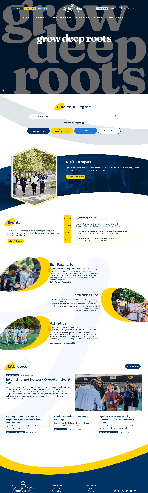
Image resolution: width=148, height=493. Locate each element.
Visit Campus (17, 9)
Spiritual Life (62, 265)
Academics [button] (41, 18)
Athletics (58, 324)
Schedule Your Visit (75, 177)
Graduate (86, 131)
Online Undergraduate (61, 131)
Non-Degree (109, 131)
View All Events (15, 242)
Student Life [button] (82, 18)
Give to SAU (102, 9)
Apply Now (42, 9)
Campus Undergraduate (38, 131)
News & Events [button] (117, 18)
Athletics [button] (99, 18)
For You (130, 8)
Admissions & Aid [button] (61, 18)
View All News (133, 367)
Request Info (30, 9)
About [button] (26, 18)
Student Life (86, 296)
